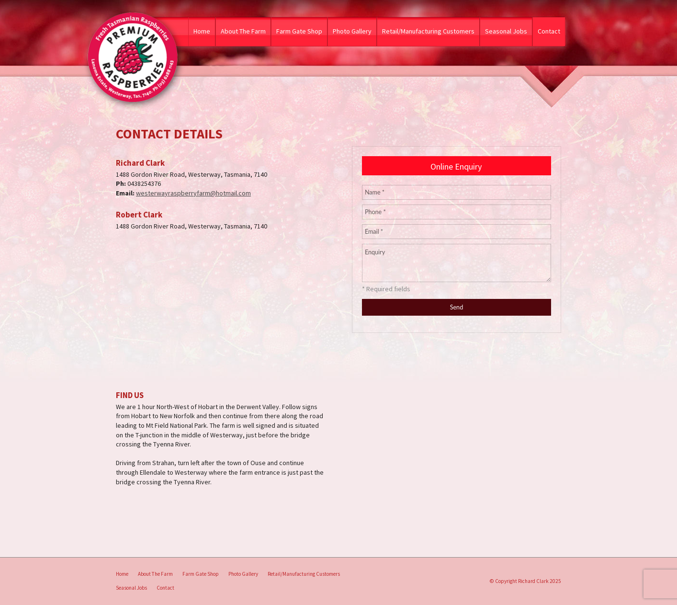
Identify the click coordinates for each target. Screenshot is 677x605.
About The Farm (243, 31)
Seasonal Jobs (506, 31)
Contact (549, 31)
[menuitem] (122, 574)
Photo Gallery (352, 31)
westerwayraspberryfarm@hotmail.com (193, 193)
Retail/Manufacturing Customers (428, 31)
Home (201, 31)
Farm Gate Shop (299, 31)
